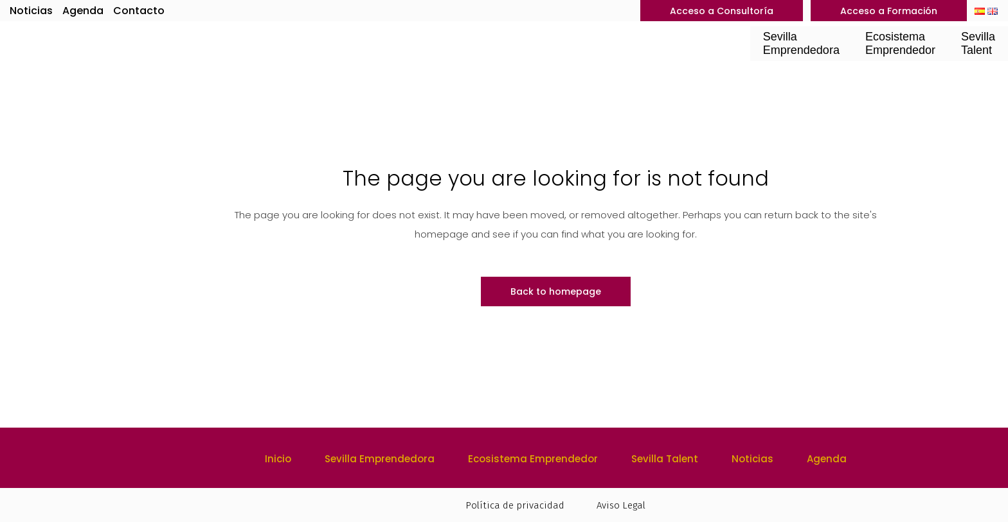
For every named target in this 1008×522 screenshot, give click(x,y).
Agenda (83, 10)
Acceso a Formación (888, 10)
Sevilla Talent (664, 458)
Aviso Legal (621, 505)
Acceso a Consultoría (721, 10)
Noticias (31, 10)
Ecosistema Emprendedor (533, 458)
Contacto (139, 10)
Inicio (278, 458)
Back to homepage (555, 291)
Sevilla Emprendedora (380, 458)
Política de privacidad (514, 505)
